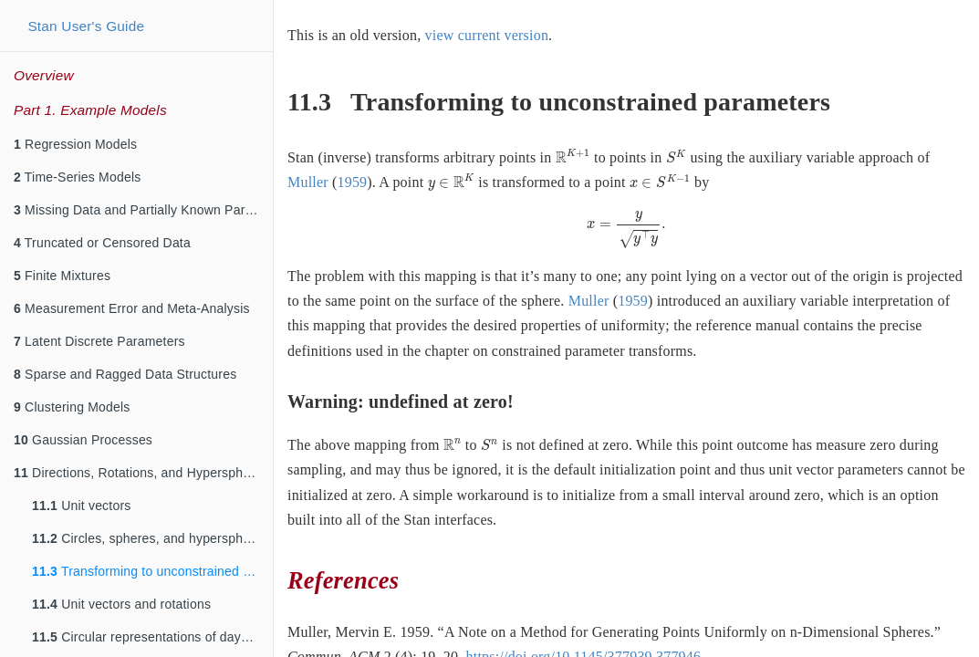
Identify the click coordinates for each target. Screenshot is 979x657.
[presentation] (573, 156)
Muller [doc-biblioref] (307, 182)
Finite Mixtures (62, 275)
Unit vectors (81, 505)
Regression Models (75, 144)
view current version (487, 35)
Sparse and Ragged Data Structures (125, 374)
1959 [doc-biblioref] (352, 182)
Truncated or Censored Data (102, 242)
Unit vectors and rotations (121, 604)
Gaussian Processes (83, 440)
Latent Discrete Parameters (99, 341)
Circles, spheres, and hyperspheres (150, 538)
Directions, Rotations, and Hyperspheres (141, 472)
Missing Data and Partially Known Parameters (143, 210)
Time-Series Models (77, 177)
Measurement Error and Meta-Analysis (132, 308)
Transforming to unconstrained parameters (152, 571)
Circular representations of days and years (152, 637)
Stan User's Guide (85, 26)
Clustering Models (72, 407)
